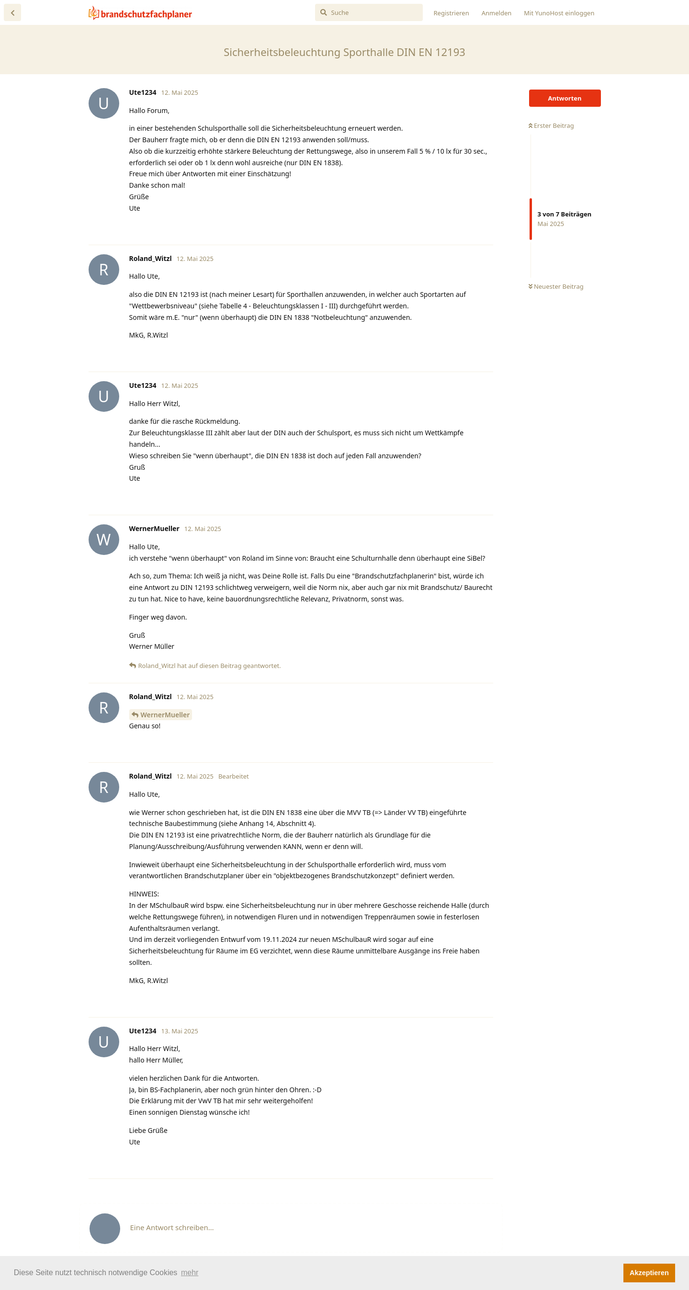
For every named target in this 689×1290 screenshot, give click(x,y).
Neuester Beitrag (556, 286)
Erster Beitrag (551, 125)
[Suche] (369, 12)
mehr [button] (189, 1272)
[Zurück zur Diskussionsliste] (12, 12)
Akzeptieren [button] (649, 1273)
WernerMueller (165, 714)
